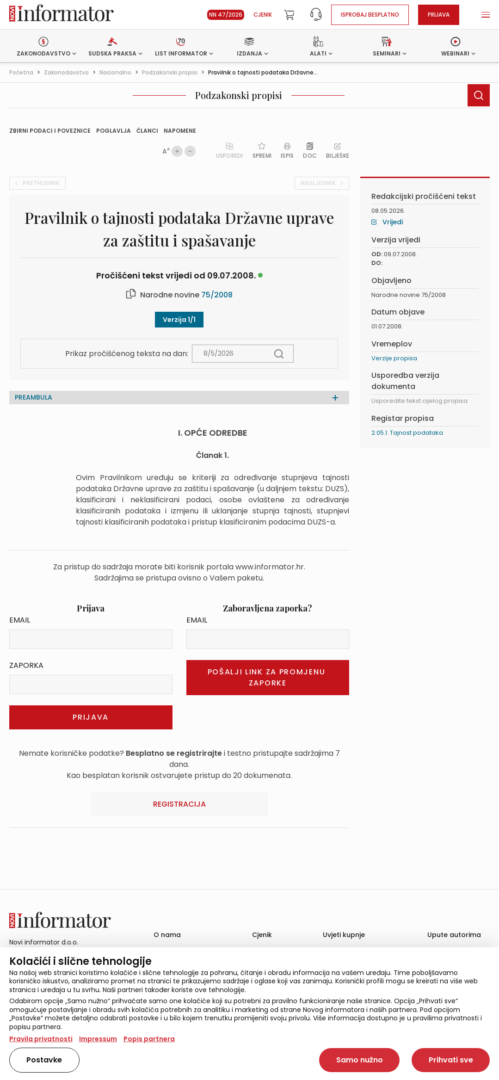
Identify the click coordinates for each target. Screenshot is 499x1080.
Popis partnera (149, 1038)
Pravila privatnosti (41, 1038)
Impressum (98, 1038)
